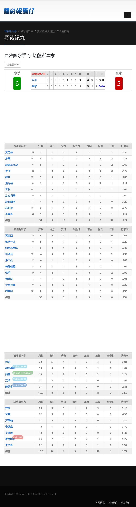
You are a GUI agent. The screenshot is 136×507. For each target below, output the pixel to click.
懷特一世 (10, 241)
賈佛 (7, 171)
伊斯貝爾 (10, 285)
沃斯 (7, 380)
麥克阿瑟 (10, 439)
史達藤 (9, 432)
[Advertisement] (68, 118)
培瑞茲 (9, 254)
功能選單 (13, 64)
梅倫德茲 (10, 266)
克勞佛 (9, 152)
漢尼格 (9, 183)
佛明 (7, 272)
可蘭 (7, 414)
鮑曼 (7, 374)
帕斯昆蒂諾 (11, 248)
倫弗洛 (9, 278)
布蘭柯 (9, 291)
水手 (34, 80)
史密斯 (9, 445)
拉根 (7, 408)
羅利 (7, 177)
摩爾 (7, 158)
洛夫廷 (9, 260)
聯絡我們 (125, 502)
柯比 (7, 362)
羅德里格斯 (11, 164)
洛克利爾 (10, 195)
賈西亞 (9, 235)
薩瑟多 (9, 386)
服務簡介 (113, 502)
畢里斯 (9, 214)
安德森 (9, 426)
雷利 (7, 189)
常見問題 (100, 502)
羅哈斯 (9, 208)
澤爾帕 (9, 420)
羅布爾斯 (10, 201)
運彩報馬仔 (10, 31)
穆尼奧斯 (10, 368)
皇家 (34, 86)
